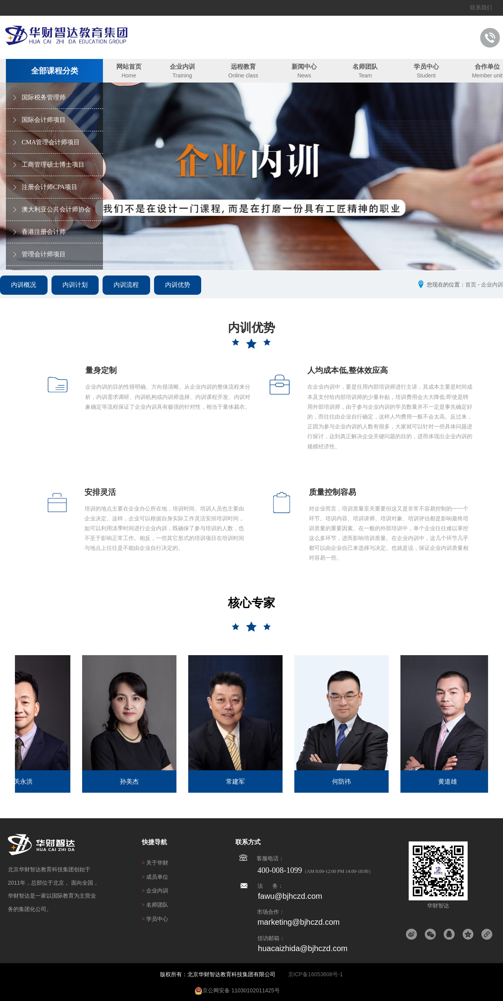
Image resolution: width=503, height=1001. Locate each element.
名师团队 (365, 66)
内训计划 (77, 286)
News (304, 75)
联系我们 (481, 8)
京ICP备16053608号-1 (315, 974)
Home (128, 75)
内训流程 (129, 286)
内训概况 (24, 286)
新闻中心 (304, 66)
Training (182, 75)
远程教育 (243, 66)
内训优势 (182, 286)
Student (426, 75)
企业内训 (182, 66)
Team (365, 75)
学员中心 (426, 66)
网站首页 (128, 66)
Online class (243, 75)
